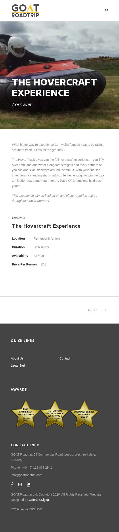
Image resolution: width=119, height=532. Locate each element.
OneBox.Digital (39, 500)
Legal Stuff (18, 365)
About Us (17, 358)
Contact (65, 358)
